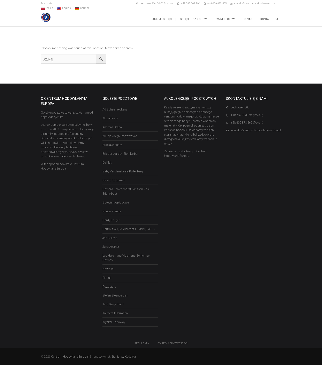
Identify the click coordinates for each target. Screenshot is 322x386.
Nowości (108, 269)
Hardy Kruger (111, 220)
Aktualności (110, 118)
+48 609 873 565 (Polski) (247, 122)
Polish (47, 8)
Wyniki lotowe (226, 19)
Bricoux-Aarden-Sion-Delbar (120, 153)
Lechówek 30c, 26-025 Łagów (157, 3)
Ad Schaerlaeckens (114, 109)
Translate (46, 3)
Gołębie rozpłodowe (194, 19)
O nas (248, 19)
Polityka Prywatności (172, 343)
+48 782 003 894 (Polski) (247, 115)
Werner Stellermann (115, 313)
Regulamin (142, 343)
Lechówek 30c (240, 107)
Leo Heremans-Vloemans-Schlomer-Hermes (126, 258)
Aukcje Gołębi (162, 19)
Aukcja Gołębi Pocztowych (119, 136)
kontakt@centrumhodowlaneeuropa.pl (256, 3)
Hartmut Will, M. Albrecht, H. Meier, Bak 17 (128, 229)
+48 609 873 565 (217, 3)
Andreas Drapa (112, 127)
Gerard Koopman (113, 180)
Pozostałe (109, 286)
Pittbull (106, 277)
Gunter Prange (111, 211)
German (82, 8)
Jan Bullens (109, 238)
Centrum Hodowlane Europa (69, 356)
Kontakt (266, 19)
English (64, 8)
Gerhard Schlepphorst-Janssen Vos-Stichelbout (126, 191)
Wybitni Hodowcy (113, 322)
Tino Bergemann (113, 304)
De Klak (107, 162)
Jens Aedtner (110, 246)
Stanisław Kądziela (123, 356)
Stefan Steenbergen (115, 295)
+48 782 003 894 (190, 3)
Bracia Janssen (112, 144)
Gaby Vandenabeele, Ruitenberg (122, 171)
